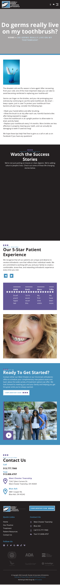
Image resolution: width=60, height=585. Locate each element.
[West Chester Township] (5, 481)
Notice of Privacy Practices (38, 577)
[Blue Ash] (5, 492)
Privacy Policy (25, 577)
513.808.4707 (11, 474)
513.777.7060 (11, 468)
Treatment (7, 529)
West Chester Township (20, 478)
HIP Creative (38, 580)
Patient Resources (10, 532)
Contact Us (7, 535)
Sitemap (16, 577)
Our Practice (8, 525)
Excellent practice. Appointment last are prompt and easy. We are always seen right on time (15, 299)
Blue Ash (13, 489)
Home (11, 37)
